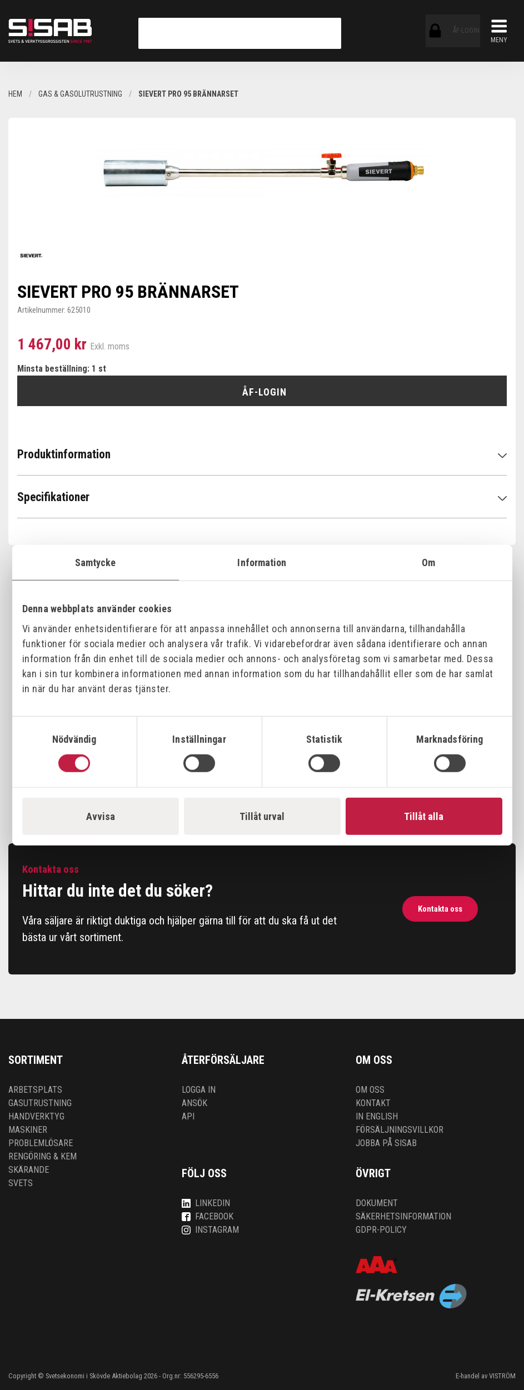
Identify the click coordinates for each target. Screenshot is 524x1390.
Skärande (28, 1169)
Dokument (377, 1203)
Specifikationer (53, 497)
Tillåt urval (262, 816)
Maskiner (27, 1129)
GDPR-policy (381, 1229)
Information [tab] (261, 562)
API (188, 1116)
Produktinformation (64, 454)
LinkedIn (206, 1203)
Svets (20, 1183)
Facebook (207, 1216)
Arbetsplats (35, 1089)
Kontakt (373, 1103)
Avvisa (100, 816)
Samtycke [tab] (95, 562)
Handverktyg (36, 1116)
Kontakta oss (439, 909)
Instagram (210, 1229)
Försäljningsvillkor (399, 1129)
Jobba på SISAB (386, 1143)
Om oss (370, 1089)
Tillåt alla (423, 816)
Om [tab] (428, 562)
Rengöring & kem (42, 1156)
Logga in (199, 1089)
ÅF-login (435, 31)
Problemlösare (40, 1143)
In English (377, 1116)
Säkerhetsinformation (403, 1216)
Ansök (194, 1103)
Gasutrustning (40, 1103)
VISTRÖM (502, 1376)
